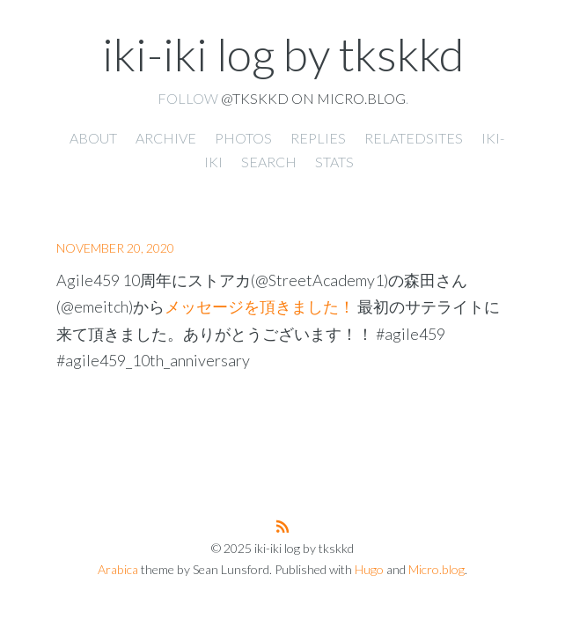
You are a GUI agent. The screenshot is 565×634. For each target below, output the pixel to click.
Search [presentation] (269, 161)
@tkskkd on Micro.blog (313, 98)
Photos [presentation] (243, 137)
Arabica (118, 569)
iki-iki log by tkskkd (283, 53)
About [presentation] (93, 137)
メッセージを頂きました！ (260, 306)
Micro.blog (436, 569)
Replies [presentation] (318, 137)
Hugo (369, 569)
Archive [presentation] (166, 137)
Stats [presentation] (334, 161)
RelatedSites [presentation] (413, 137)
